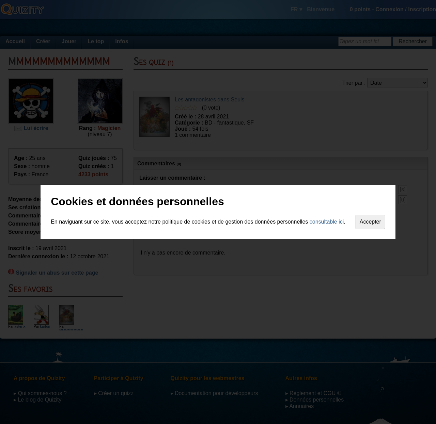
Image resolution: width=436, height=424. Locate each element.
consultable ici (327, 222)
